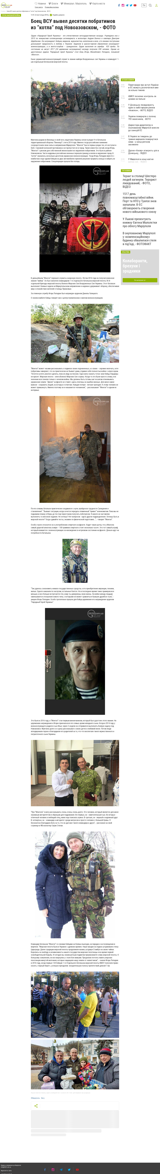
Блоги (53, 3)
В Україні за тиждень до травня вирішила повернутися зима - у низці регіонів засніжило (143, 140)
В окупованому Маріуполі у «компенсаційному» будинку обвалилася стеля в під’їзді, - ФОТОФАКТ (139, 238)
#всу (43, 1098)
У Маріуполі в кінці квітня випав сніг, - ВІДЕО (140, 160)
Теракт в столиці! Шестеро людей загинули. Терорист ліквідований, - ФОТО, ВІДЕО (140, 181)
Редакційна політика (52, 7)
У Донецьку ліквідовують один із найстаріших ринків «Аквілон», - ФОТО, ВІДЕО (141, 108)
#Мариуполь (35, 1098)
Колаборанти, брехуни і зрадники (135, 266)
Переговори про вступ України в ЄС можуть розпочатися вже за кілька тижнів (143, 88)
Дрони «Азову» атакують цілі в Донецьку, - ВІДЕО (143, 152)
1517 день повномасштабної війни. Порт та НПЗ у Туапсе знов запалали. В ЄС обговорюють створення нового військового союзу (139, 203)
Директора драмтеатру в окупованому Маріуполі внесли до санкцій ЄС (143, 128)
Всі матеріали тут (140, 280)
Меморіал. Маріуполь (74, 3)
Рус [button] (144, 5)
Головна (3, 11)
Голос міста (39, 7)
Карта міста (97, 3)
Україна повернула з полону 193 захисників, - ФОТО (142, 117)
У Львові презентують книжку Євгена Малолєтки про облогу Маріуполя (140, 222)
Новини (40, 3)
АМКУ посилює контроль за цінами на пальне (142, 97)
